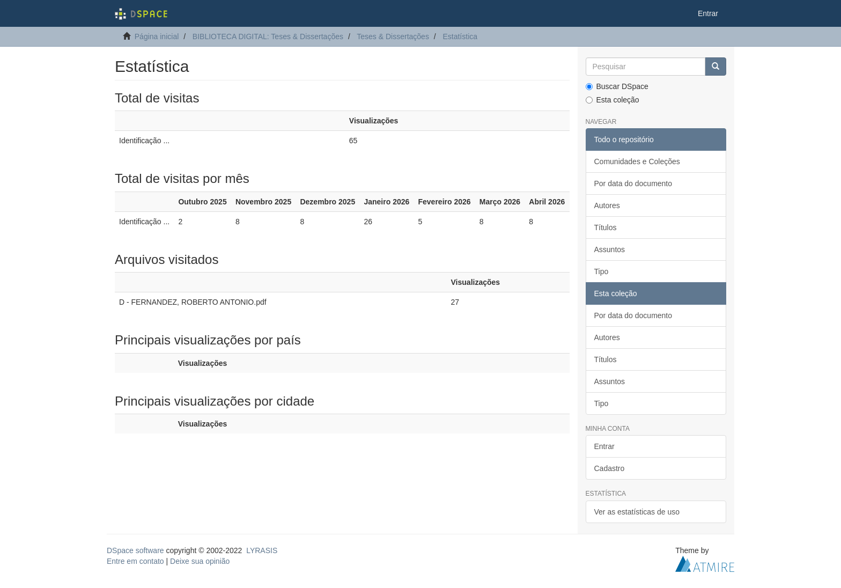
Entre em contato (135, 561)
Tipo (601, 271)
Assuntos (609, 249)
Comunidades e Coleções (637, 161)
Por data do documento (633, 183)
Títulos (605, 227)
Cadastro (609, 468)
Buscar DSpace (617, 86)
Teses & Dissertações (393, 36)
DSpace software (135, 550)
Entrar (604, 446)
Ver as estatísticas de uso (637, 512)
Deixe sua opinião (200, 561)
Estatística (459, 36)
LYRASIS (261, 550)
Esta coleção (612, 99)
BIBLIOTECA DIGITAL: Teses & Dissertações (268, 36)
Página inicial (157, 36)
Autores (607, 205)
